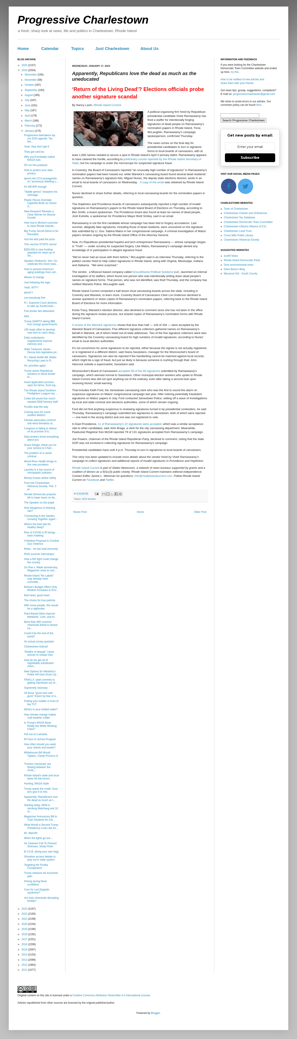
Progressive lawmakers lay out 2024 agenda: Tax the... (39, 138)
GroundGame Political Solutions (152, 272)
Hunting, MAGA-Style (36, 783)
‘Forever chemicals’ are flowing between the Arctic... (37, 767)
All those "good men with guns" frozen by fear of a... (41, 695)
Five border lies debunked (39, 311)
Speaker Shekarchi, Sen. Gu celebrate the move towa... (41, 262)
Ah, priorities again (35, 365)
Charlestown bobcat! (36, 646)
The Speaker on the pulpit (39, 502)
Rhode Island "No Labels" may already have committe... (39, 579)
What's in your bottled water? (41, 709)
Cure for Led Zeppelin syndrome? (36, 891)
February (30, 125)
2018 (25, 934)
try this (234, 72)
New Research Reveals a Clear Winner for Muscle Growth (39, 214)
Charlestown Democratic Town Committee (248, 222)
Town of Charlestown (236, 208)
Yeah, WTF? (31, 287)
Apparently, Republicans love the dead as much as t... (41, 798)
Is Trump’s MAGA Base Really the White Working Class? (40, 726)
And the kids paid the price (39, 239)
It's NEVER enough (35, 186)
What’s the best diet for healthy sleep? (37, 526)
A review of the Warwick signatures (94, 325)
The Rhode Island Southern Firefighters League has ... (41, 392)
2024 (25, 70)
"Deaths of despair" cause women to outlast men (39, 653)
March (29, 120)
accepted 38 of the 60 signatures (139, 371)
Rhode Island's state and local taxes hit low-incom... (41, 777)
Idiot (26, 316)
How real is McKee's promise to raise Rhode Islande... (41, 224)
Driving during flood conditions (35, 883)
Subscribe (250, 158)
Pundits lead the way (36, 406)
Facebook (92, 479)
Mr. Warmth (31, 833)
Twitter (109, 479)
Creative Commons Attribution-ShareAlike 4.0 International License (111, 995)
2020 (25, 924)
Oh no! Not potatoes (35, 165)
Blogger (155, 1013)
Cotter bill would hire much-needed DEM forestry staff (41, 400)
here (258, 104)
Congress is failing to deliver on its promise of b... (40, 430)
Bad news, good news (37, 595)
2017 (25, 939)
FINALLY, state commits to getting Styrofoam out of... (40, 681)
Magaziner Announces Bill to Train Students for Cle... (40, 818)
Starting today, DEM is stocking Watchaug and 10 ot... (41, 808)
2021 (25, 918)
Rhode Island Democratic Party (242, 260)
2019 (25, 929)
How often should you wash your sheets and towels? (40, 746)
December (31, 74)
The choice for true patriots (39, 600)
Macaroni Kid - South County (240, 273)
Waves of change (34, 277)
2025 (25, 65)
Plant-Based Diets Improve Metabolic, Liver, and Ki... (40, 615)
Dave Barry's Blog (234, 269)
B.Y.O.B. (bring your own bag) (41, 851)
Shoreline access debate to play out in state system (40, 858)
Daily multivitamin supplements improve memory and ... (38, 341)
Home (23, 48)
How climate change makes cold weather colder (40, 716)
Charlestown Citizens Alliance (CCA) (245, 226)
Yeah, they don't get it (36, 146)
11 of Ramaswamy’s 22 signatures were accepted (129, 424)
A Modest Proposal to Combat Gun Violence (41, 542)
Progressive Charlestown (82, 20)
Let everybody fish (34, 297)
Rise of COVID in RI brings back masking (39, 534)
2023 (25, 908)
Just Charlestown (112, 48)
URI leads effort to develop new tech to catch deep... (40, 331)
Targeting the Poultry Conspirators (36, 866)
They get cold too (34, 151)
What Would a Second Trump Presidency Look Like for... (41, 826)
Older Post (200, 512)
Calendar (50, 48)
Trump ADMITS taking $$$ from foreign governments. (41, 323)
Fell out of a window (35, 734)
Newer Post (80, 512)
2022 (25, 913)
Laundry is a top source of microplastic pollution (39, 471)
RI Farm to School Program (40, 739)
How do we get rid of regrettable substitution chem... (39, 663)
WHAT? (28, 292)
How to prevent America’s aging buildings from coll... (41, 271)
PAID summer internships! (39, 554)
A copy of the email (152, 182)
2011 (25, 969)
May (27, 110)
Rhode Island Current (107, 105)
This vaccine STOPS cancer (40, 244)
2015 (25, 949)
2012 (25, 964)
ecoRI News (231, 255)
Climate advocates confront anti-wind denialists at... (40, 422)
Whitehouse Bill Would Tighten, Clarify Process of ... (41, 755)
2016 (25, 944)
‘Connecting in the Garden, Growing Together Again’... (41, 517)
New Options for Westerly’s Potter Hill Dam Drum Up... (41, 673)
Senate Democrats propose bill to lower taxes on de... (40, 496)
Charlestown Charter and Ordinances (245, 213)
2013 (25, 959)
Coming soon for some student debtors (37, 414)
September (31, 90)
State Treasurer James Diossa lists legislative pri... (41, 351)
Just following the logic (37, 282)
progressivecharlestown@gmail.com (254, 94)
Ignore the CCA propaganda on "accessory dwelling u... (41, 180)
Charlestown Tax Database (239, 217)
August (29, 95)
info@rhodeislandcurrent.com (153, 476)
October (30, 84)
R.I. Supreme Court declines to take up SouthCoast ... (40, 304)
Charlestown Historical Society (241, 239)
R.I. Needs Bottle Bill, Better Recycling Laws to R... (40, 359)
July (27, 100)
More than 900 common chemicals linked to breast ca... (40, 625)
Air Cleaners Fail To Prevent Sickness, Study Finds (40, 845)
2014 (25, 954)
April (28, 115)
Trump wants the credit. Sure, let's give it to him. (41, 790)
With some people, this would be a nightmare (41, 607)
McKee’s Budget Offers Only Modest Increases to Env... (41, 588)
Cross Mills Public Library (238, 235)
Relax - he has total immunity (41, 548)
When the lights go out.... (38, 838)
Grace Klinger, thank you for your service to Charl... (40, 446)
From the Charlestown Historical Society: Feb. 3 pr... (40, 486)
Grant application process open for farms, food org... (40, 384)
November (31, 79)
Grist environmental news (238, 264)
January (30, 130)
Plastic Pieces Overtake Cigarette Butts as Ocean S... (40, 203)
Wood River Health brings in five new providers (40, 463)
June (28, 105)
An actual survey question (39, 641)
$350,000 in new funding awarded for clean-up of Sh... (39, 252)
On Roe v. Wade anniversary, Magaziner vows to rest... (41, 569)
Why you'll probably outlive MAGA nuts (39, 158)
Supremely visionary (36, 687)
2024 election (89, 499)
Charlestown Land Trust (238, 231)
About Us (149, 48)
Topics (77, 48)
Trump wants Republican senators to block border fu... (39, 374)
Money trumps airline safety (40, 477)
